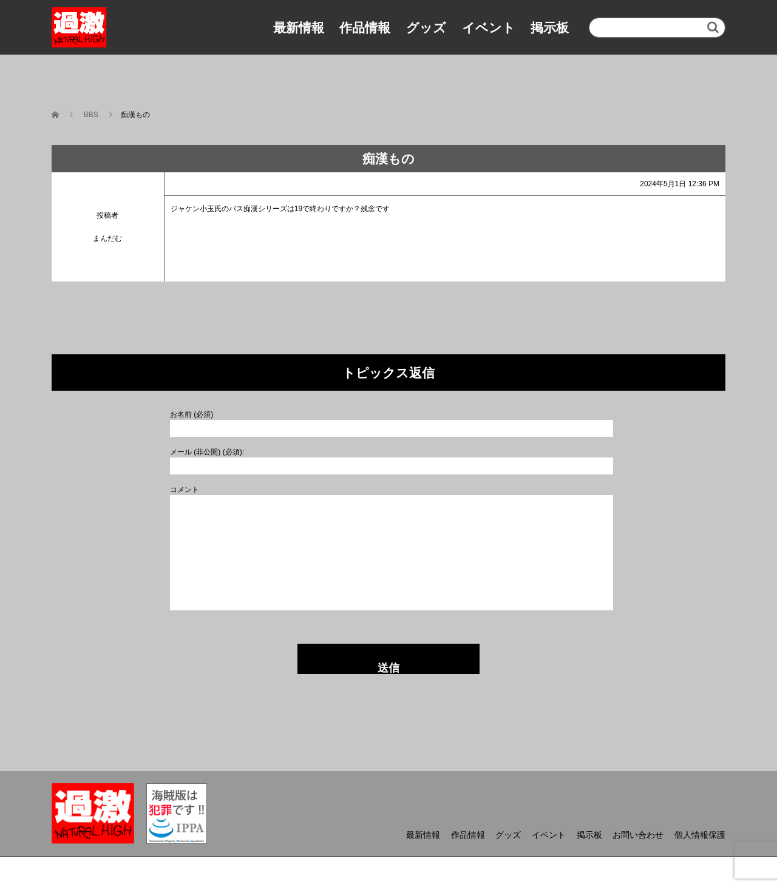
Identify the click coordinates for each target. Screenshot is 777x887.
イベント (488, 28)
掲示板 (550, 28)
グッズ (426, 28)
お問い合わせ (637, 835)
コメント (184, 489)
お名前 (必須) (191, 414)
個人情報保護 (699, 835)
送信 (388, 668)
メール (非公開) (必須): (207, 452)
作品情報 (364, 28)
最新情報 (298, 28)
